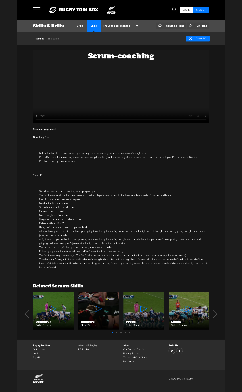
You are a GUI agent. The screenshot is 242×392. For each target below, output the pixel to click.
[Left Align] (171, 26)
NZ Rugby (83, 349)
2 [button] (116, 332)
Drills (80, 25)
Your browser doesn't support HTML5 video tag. (121, 86)
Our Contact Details (133, 349)
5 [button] (129, 332)
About (126, 345)
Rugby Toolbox (41, 345)
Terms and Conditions (135, 357)
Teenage (120, 26)
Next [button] (215, 314)
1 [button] (112, 332)
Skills (94, 25)
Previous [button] (27, 314)
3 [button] (121, 332)
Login (186, 9)
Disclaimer (129, 361)
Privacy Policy (131, 353)
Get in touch (39, 349)
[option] (121, 86)
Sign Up (37, 357)
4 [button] (125, 332)
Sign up (201, 9)
